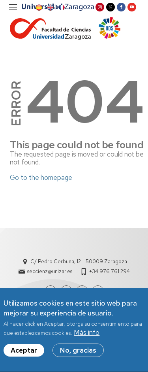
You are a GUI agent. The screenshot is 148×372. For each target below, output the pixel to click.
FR (61, 7)
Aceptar (24, 353)
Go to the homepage (41, 177)
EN (49, 7)
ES (38, 7)
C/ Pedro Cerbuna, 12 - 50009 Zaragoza (78, 261)
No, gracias (78, 353)
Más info (86, 336)
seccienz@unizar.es (49, 271)
